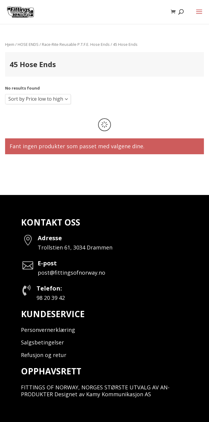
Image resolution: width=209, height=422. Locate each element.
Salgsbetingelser (42, 342)
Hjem (9, 44)
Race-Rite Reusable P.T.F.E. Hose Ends (76, 44)
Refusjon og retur (43, 355)
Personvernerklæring (48, 329)
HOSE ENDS (28, 44)
